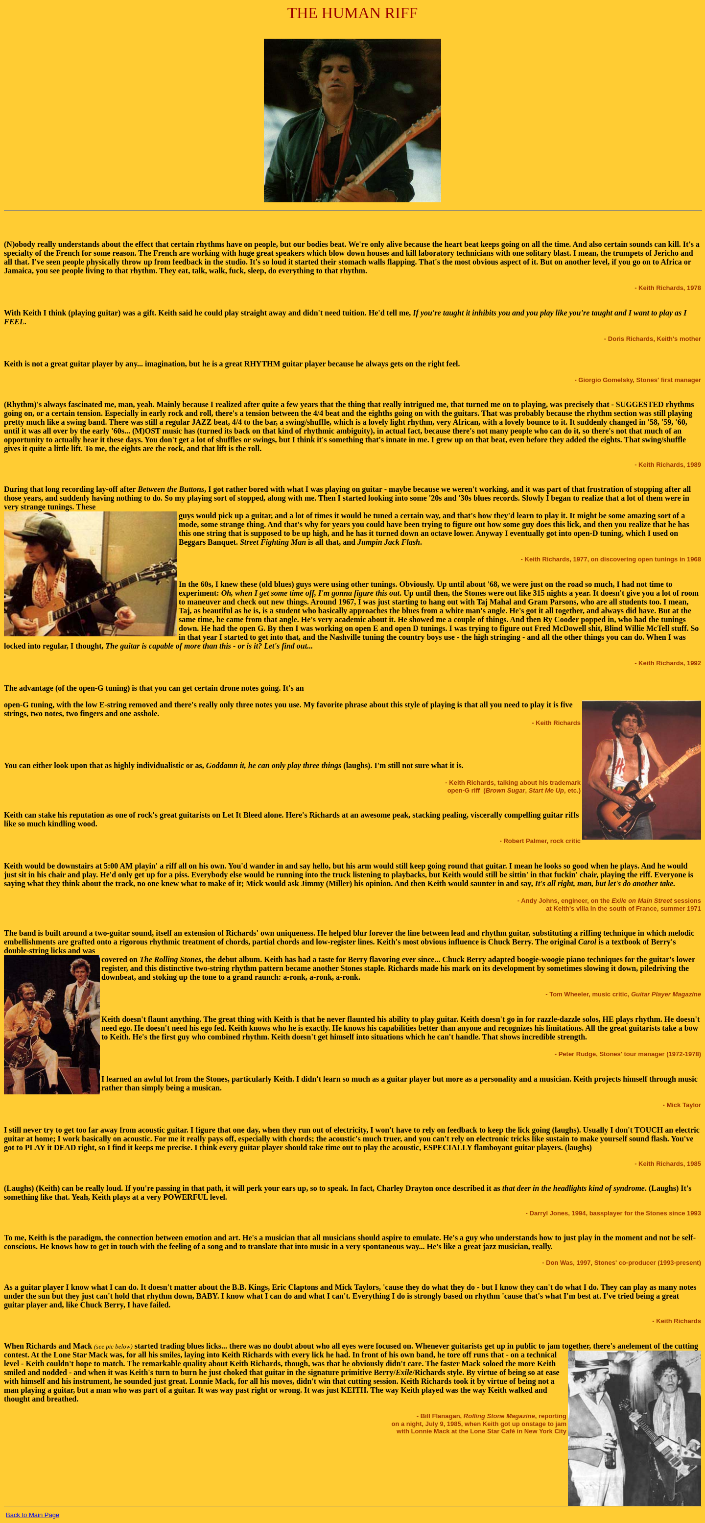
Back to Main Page (32, 1515)
